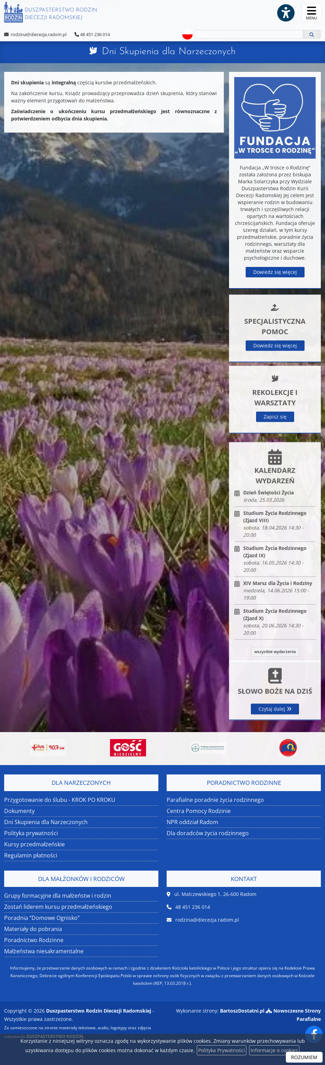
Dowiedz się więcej (275, 272)
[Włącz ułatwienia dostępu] (285, 13)
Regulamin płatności (30, 855)
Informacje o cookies (274, 1050)
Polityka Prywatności (221, 1050)
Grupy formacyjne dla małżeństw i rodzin (57, 895)
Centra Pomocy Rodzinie (199, 811)
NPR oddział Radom (192, 822)
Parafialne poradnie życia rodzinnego (215, 800)
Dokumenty (19, 811)
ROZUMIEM (304, 1057)
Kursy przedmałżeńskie (34, 844)
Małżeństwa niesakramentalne (44, 951)
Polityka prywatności (31, 833)
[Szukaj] (311, 34)
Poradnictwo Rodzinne (33, 940)
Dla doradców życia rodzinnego (208, 833)
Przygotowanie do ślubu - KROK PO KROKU (59, 800)
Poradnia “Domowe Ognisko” (42, 918)
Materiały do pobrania (33, 929)
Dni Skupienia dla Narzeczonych (169, 52)
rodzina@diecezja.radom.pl (38, 34)
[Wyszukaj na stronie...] (248, 34)
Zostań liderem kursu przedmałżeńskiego (58, 907)
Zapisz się (275, 477)
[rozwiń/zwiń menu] (311, 12)
